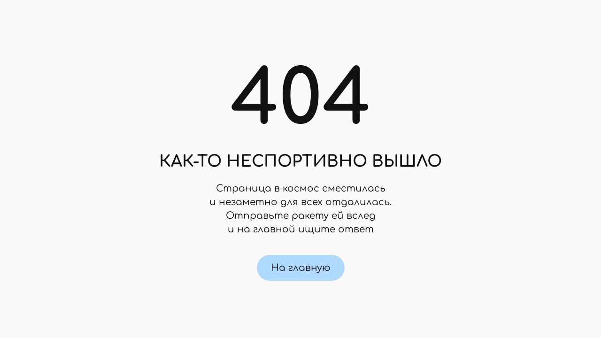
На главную (301, 267)
